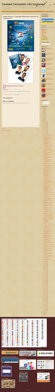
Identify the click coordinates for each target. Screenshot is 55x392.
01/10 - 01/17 (45, 309)
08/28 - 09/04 (45, 268)
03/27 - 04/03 (45, 295)
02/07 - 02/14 (45, 304)
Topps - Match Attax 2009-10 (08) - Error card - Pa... (47, 147)
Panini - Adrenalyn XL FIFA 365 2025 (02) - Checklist (49, 84)
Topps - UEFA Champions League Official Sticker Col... (47, 153)
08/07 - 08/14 (45, 272)
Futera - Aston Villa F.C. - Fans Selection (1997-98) (47, 167)
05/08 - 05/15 (45, 288)
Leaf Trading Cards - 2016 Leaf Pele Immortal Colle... (47, 143)
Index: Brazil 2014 (44, 36)
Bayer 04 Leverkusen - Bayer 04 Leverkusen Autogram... (47, 165)
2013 (43, 314)
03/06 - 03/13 (45, 299)
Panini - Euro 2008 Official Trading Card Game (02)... (47, 239)
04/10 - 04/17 (45, 293)
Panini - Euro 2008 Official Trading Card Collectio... (47, 237)
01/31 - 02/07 (45, 305)
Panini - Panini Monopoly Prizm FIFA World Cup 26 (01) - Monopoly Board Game (49, 59)
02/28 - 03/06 (45, 300)
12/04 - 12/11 (45, 125)
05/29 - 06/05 (45, 284)
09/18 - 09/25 (45, 264)
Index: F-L (43, 30)
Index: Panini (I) (44, 32)
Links (18, 11)
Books (7, 11)
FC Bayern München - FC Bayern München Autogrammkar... (47, 149)
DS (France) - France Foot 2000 (47, 255)
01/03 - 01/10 (45, 310)
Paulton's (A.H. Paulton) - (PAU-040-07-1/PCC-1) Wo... (47, 183)
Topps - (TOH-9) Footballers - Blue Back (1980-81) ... (47, 179)
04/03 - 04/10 (45, 294)
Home (4, 11)
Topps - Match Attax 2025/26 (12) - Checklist (49, 69)
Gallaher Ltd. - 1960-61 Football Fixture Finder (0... (47, 196)
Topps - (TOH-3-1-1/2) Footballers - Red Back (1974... (47, 257)
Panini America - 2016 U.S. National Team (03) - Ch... (47, 200)
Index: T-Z (43, 34)
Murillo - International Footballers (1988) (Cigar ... (47, 171)
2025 (43, 109)
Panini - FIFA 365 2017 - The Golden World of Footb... (47, 177)
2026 (43, 108)
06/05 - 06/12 (45, 283)
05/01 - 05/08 (45, 289)
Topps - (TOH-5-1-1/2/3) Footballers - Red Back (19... (48, 227)
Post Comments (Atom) (8, 130)
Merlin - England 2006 (46, 221)
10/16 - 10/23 (45, 134)
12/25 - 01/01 (45, 121)
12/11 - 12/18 (45, 124)
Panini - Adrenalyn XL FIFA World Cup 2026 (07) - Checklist (49, 54)
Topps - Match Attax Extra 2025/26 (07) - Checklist (49, 74)
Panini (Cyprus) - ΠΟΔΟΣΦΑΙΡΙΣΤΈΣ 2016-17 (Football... (48, 190)
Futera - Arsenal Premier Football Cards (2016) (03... (47, 231)
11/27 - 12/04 (45, 126)
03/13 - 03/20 (45, 298)
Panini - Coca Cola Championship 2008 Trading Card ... (47, 249)
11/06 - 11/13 (45, 130)
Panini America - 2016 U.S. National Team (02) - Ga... (47, 202)
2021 (43, 114)
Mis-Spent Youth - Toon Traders (47, 156)
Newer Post (4, 128)
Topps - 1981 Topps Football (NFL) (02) (48, 217)
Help (15, 11)
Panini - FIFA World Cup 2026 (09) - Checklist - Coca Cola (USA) (49, 90)
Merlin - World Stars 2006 (46, 228)
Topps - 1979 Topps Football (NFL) (47, 252)
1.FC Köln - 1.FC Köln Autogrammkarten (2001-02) (47, 259)
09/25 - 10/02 (45, 263)
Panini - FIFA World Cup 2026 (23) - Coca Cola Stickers (49, 95)
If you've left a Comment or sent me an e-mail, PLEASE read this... (31, 11)
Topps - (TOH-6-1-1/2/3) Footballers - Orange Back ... (48, 213)
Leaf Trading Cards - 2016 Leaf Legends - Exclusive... (47, 141)
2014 (43, 313)
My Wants (11, 11)
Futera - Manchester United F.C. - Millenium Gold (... (47, 169)
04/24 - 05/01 (45, 290)
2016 (43, 120)
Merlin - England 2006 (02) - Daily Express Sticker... (47, 175)
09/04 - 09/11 (45, 267)
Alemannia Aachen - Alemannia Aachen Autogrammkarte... (47, 181)
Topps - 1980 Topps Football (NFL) (47, 218)
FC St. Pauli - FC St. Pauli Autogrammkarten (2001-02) (47, 198)
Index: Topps (43, 35)
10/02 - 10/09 (45, 262)
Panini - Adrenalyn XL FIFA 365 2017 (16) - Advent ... (48, 245)
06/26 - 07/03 (45, 279)
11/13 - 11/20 (45, 129)
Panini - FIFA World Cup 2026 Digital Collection (49, 64)
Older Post (38, 128)
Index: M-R (43, 31)
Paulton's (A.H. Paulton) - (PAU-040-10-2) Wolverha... (47, 145)
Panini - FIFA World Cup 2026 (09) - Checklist (49, 48)
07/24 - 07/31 (45, 274)
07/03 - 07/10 (45, 278)
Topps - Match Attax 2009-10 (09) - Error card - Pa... (47, 162)
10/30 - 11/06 (45, 131)
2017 (43, 119)
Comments (44, 103)
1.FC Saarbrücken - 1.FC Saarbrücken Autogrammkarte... (48, 220)
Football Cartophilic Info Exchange (23, 4)
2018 (43, 118)
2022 (43, 113)
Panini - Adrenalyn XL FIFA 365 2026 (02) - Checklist (49, 79)
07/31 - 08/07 (45, 273)
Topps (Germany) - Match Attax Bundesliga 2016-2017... (47, 137)
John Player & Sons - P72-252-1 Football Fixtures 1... (47, 209)
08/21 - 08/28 (45, 269)
